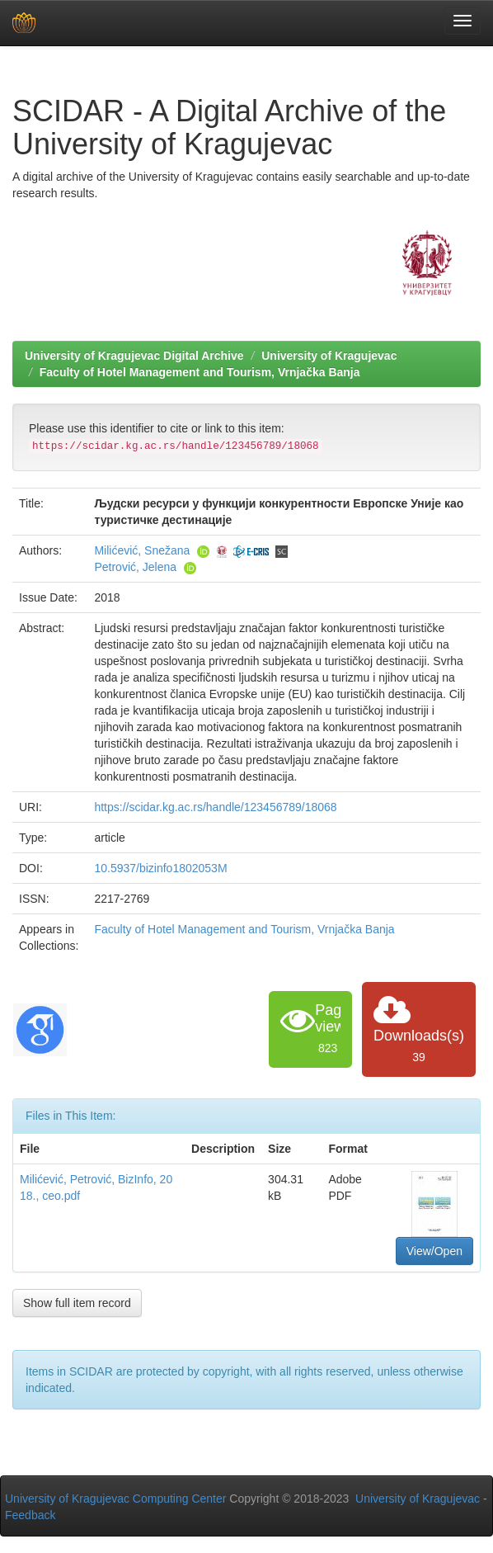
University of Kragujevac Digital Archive (134, 355)
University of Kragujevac (329, 355)
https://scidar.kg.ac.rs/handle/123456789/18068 (215, 807)
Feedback (30, 1515)
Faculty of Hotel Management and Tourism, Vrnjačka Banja (200, 372)
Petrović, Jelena (135, 567)
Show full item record (77, 1303)
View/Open (434, 1251)
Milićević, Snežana (142, 550)
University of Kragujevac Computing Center (115, 1498)
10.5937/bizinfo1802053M (160, 868)
